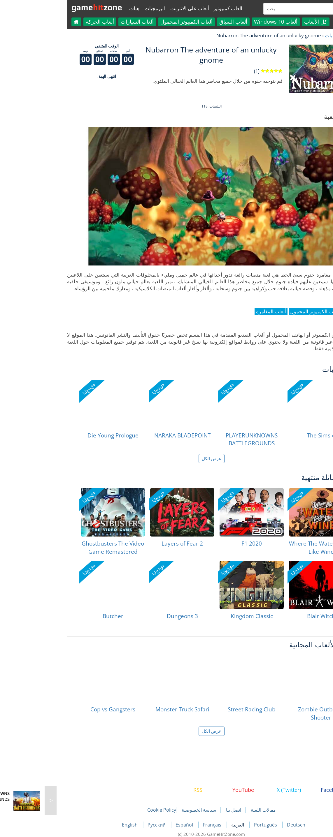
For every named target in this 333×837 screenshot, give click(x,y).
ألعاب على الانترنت (144, 8)
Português (221, 825)
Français (168, 825)
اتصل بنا (188, 810)
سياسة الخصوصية (154, 810)
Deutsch (251, 825)
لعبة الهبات (291, 35)
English (85, 825)
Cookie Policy (116, 810)
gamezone (52, 7)
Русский (112, 825)
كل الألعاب (270, 21)
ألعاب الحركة (55, 21)
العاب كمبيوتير (183, 8)
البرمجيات (110, 8)
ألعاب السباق (188, 21)
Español (140, 825)
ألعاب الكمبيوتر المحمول (141, 21)
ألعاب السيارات (92, 21)
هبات (89, 8)
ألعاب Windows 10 (231, 21)
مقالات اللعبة (218, 810)
